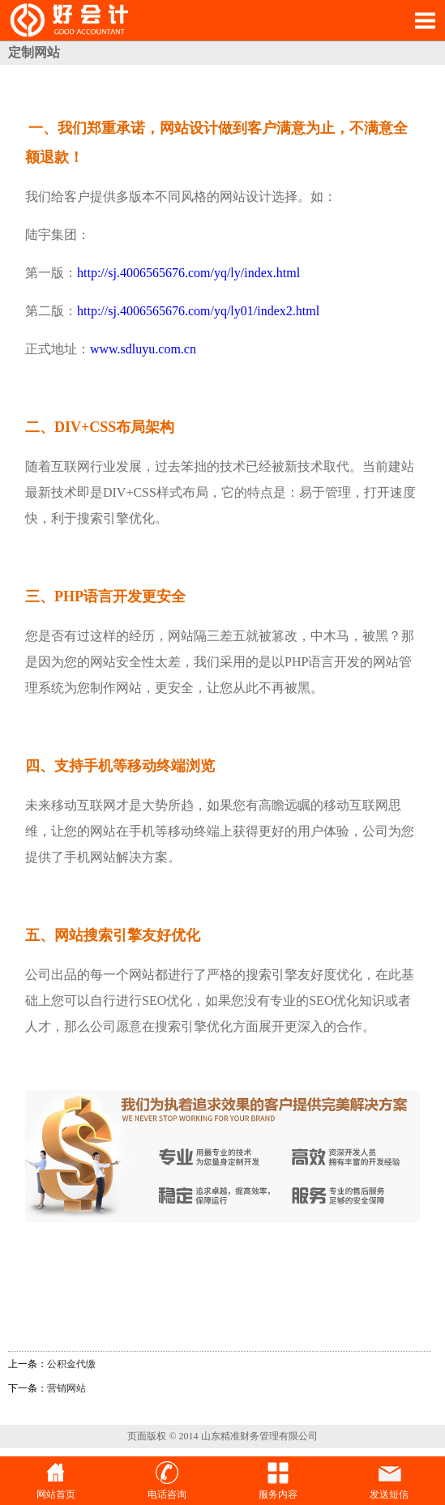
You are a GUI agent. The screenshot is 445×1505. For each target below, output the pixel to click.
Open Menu (424, 20)
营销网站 (66, 1388)
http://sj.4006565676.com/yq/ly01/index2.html (198, 311)
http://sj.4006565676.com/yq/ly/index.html (188, 273)
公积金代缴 (71, 1364)
